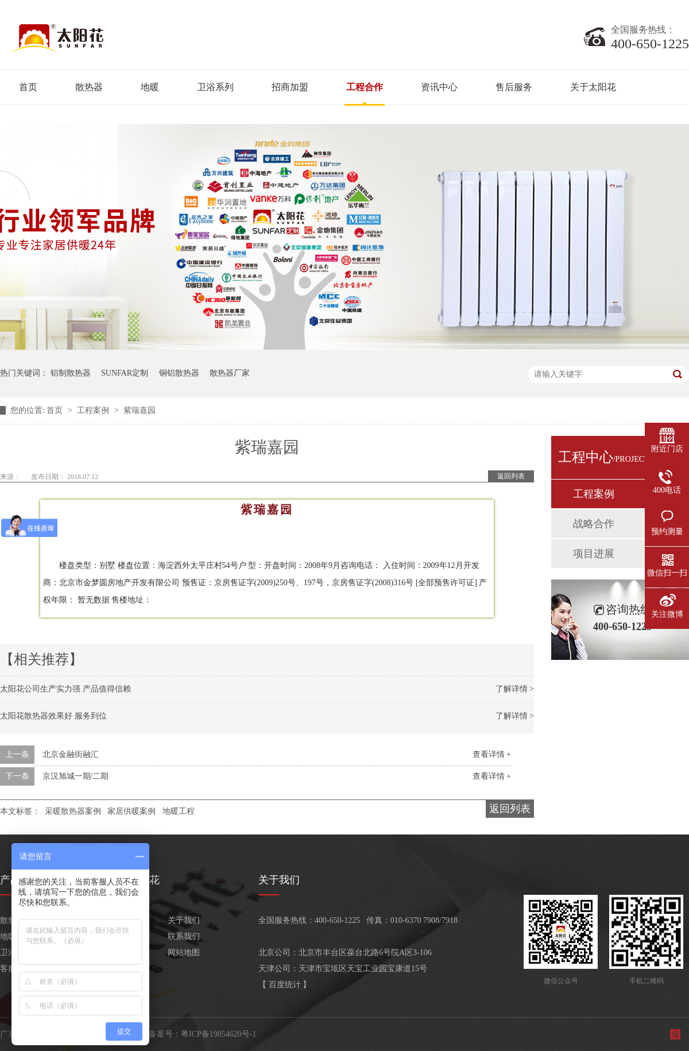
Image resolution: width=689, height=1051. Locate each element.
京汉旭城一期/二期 (75, 776)
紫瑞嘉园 (139, 410)
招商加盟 (290, 87)
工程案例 (94, 410)
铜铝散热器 (179, 373)
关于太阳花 (593, 87)
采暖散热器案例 (73, 811)
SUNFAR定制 (124, 373)
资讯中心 (439, 87)
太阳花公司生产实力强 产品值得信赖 (65, 689)
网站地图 (184, 952)
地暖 (150, 87)
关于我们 (184, 920)
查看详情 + (492, 754)
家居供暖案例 (131, 811)
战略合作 (593, 524)
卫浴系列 (215, 87)
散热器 (89, 87)
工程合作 (364, 87)
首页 (28, 87)
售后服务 (514, 87)
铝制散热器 (71, 373)
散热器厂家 (230, 373)
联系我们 (184, 936)
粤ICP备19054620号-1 (218, 1034)
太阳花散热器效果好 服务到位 (53, 716)
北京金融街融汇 (70, 754)
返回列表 (511, 476)
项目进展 (593, 553)
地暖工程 (178, 811)
